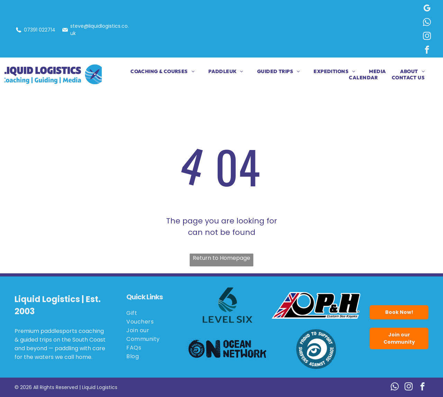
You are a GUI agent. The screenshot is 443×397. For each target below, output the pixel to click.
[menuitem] (156, 71)
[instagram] (427, 37)
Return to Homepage (221, 258)
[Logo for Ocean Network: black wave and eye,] (227, 349)
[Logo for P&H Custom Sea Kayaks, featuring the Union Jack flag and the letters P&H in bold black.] (316, 305)
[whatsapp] (427, 23)
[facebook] (427, 51)
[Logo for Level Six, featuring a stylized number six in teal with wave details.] (227, 305)
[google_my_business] (427, 9)
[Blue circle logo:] (316, 349)
